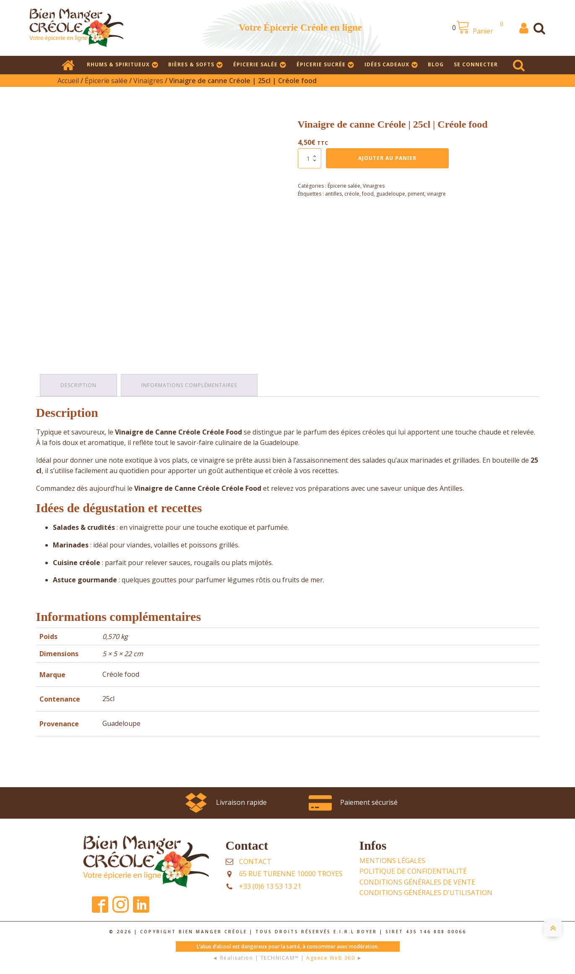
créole (351, 193)
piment (416, 193)
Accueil (68, 80)
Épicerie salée (259, 64)
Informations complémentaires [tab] (190, 384)
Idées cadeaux (391, 64)
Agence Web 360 (330, 957)
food (368, 193)
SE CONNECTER (476, 64)
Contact (255, 861)
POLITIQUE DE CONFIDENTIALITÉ (413, 870)
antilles (333, 193)
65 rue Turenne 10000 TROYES (291, 873)
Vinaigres (148, 80)
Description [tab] (79, 384)
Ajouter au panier (387, 158)
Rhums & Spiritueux (123, 64)
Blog (436, 64)
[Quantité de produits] (309, 158)
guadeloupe (390, 193)
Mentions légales (392, 860)
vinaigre (436, 193)
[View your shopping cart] (482, 28)
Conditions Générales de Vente (417, 881)
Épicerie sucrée (325, 64)
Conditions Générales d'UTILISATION (425, 892)
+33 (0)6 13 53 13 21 (270, 885)
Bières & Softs (195, 64)
